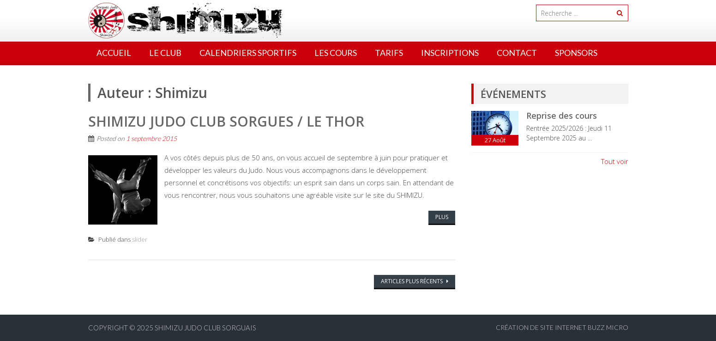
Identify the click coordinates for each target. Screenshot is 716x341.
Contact (517, 53)
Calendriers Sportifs (247, 53)
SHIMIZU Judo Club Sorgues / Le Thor (226, 121)
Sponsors (576, 53)
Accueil (113, 53)
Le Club (165, 53)
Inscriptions (450, 53)
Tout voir (614, 161)
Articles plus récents (412, 281)
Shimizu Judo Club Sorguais (205, 327)
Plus (441, 217)
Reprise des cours (561, 115)
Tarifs (389, 53)
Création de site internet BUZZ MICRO (562, 327)
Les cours (335, 53)
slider (139, 239)
